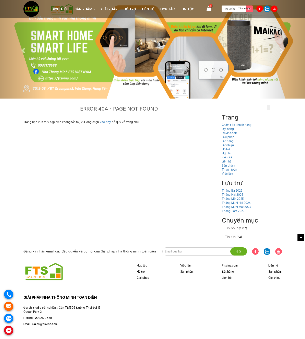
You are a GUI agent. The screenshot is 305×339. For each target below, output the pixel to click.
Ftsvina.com (229, 133)
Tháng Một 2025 (233, 198)
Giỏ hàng (228, 141)
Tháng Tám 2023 (233, 211)
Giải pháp (109, 9)
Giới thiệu (60, 9)
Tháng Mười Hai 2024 (236, 202)
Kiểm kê (227, 157)
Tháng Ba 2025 (232, 190)
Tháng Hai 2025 (232, 194)
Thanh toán (229, 169)
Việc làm (227, 173)
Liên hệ (148, 9)
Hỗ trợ (130, 9)
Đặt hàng (228, 129)
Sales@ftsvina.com (45, 324)
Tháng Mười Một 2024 (236, 206)
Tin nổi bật (233, 228)
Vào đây (106, 122)
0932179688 (43, 317)
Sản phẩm (85, 9)
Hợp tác (167, 9)
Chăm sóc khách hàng (236, 124)
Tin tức (187, 9)
